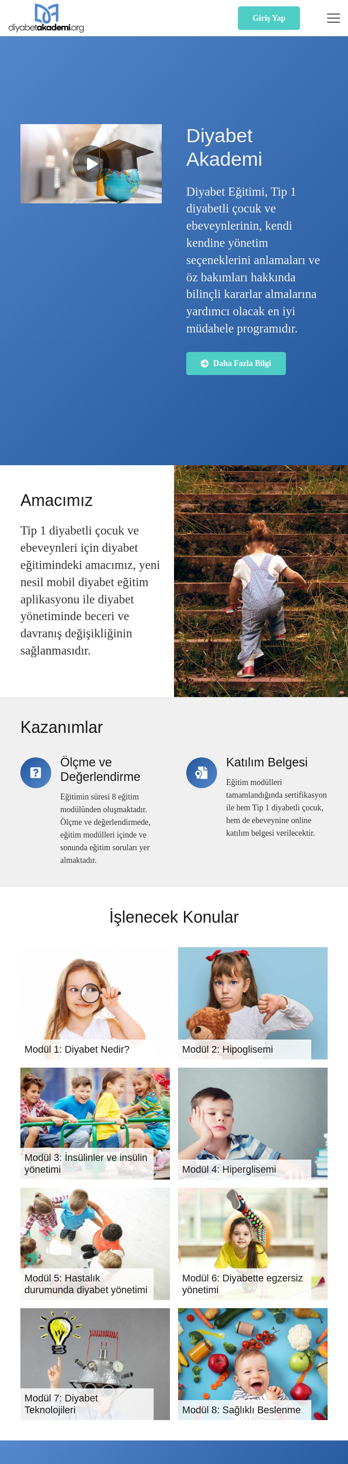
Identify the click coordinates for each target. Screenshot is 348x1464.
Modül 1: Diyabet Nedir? (77, 1049)
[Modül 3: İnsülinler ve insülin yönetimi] (95, 1124)
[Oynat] (91, 164)
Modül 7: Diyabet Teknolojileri (61, 1404)
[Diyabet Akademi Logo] (46, 18)
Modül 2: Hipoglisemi (227, 1049)
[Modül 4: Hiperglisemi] (253, 1124)
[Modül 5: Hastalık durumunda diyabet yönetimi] (95, 1244)
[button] (334, 18)
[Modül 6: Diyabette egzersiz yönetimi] (253, 1244)
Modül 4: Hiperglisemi (229, 1169)
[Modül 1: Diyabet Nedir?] (95, 1003)
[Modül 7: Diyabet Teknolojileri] (95, 1364)
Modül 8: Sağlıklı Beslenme (241, 1410)
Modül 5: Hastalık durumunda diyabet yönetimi (85, 1283)
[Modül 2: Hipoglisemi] (253, 1003)
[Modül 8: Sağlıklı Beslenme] (253, 1364)
